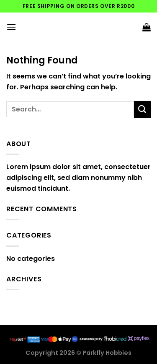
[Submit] (142, 109)
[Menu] (11, 27)
